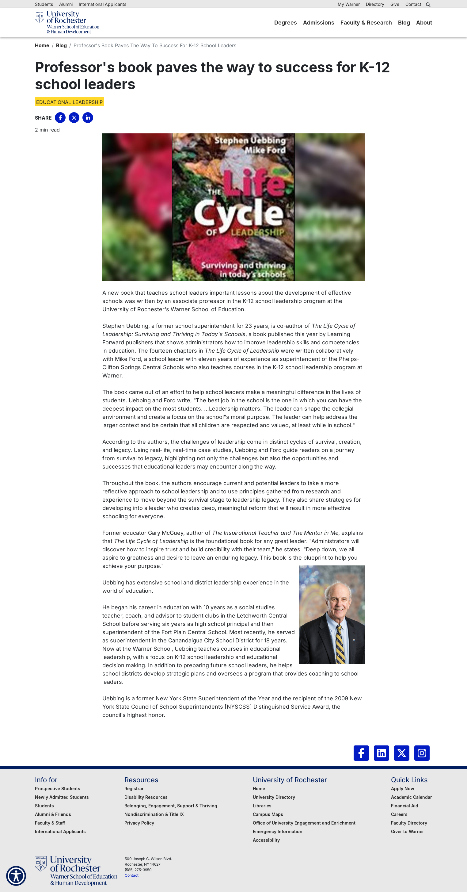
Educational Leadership (69, 102)
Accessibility (266, 840)
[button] (429, 4)
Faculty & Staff (50, 822)
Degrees (285, 22)
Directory (375, 4)
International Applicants (102, 4)
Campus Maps (268, 814)
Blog (404, 22)
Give (394, 4)
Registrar (134, 788)
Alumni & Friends (53, 814)
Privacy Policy (139, 822)
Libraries (262, 805)
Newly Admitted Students (62, 797)
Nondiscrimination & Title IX (154, 814)
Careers (399, 814)
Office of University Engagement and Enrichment (304, 822)
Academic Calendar (411, 797)
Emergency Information (277, 831)
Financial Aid (404, 805)
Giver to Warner (407, 831)
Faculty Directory (409, 822)
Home (42, 45)
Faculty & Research (366, 22)
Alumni (66, 4)
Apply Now (402, 788)
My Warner (349, 4)
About (424, 22)
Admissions (318, 22)
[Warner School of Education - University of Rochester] (67, 22)
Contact (413, 4)
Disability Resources (146, 797)
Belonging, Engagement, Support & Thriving (170, 805)
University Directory (274, 797)
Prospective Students (57, 788)
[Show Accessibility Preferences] (16, 876)
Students (44, 4)
